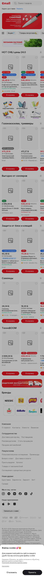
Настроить (5, 566)
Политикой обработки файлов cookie (14, 563)
